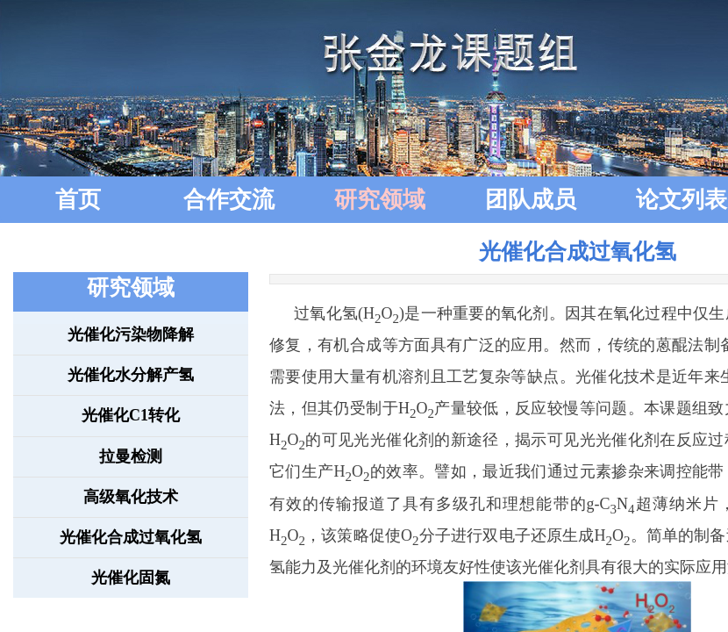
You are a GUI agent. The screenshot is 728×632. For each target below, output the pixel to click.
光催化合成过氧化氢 (131, 537)
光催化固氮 (130, 577)
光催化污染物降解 (131, 334)
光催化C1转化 (131, 415)
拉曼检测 (130, 456)
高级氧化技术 (130, 497)
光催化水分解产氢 (131, 375)
